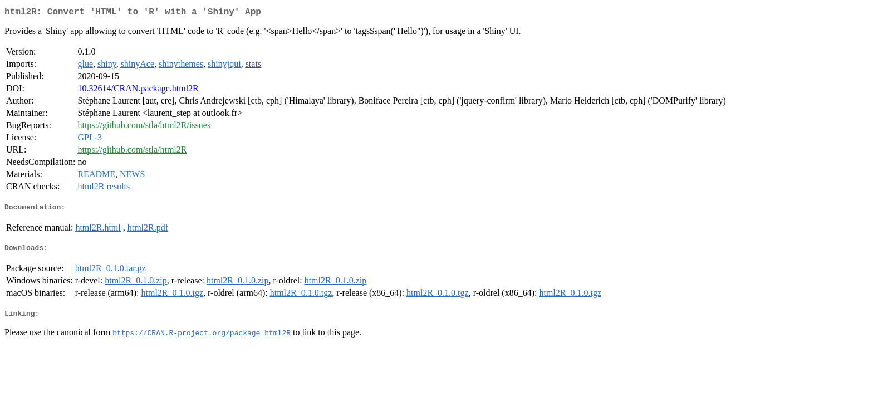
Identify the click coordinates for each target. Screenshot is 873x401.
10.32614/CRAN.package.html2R (137, 90)
